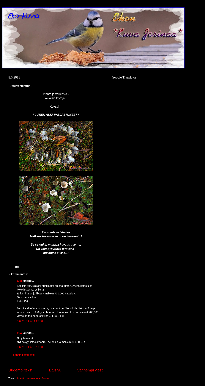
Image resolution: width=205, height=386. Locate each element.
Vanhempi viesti (90, 370)
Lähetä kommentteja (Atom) (32, 378)
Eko (19, 280)
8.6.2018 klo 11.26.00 (30, 321)
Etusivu (55, 370)
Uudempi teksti (20, 370)
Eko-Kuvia (23, 16)
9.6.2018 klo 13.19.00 (30, 347)
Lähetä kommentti (23, 354)
